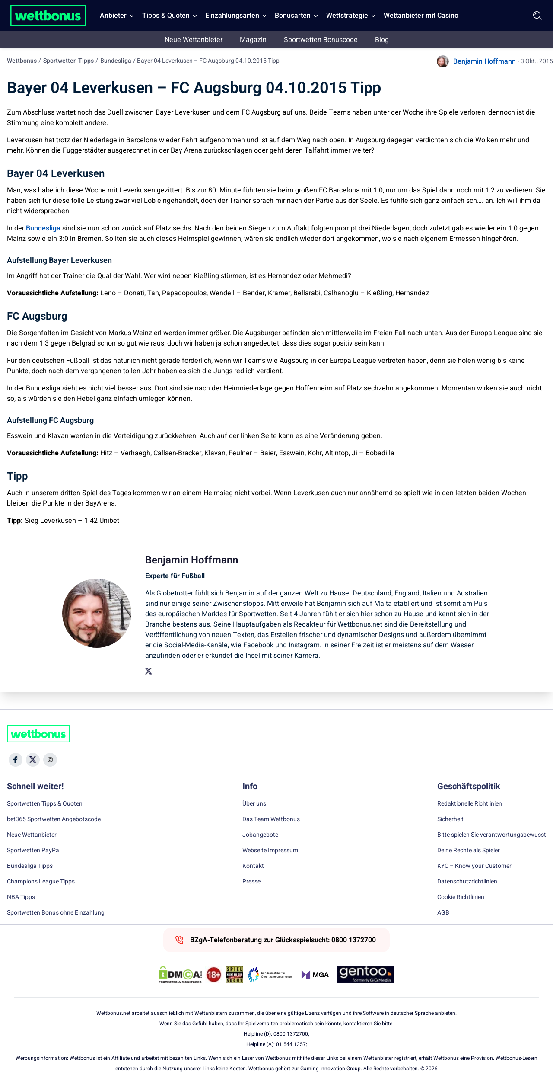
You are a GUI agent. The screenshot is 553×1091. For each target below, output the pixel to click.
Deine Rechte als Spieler (468, 850)
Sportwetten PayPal (33, 850)
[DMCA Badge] (180, 974)
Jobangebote (260, 835)
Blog (382, 40)
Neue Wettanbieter (193, 40)
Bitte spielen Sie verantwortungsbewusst (491, 835)
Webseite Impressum (270, 850)
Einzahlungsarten (232, 15)
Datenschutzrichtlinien (467, 881)
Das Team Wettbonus (271, 819)
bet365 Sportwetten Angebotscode (54, 819)
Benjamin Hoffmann (484, 61)
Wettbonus (22, 60)
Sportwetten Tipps (68, 60)
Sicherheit (450, 819)
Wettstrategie (347, 15)
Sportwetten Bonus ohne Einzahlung (56, 913)
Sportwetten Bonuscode (321, 40)
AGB (443, 913)
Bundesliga (115, 60)
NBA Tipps (21, 897)
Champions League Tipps (41, 881)
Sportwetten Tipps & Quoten (45, 804)
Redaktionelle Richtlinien (469, 804)
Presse (251, 881)
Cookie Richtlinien (460, 897)
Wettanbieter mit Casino (421, 15)
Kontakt (253, 866)
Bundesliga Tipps (30, 866)
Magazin (253, 40)
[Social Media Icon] (15, 760)
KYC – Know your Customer (474, 866)
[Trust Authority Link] (270, 974)
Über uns (254, 804)
